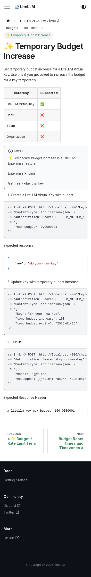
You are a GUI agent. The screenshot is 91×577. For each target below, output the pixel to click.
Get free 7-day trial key (26, 183)
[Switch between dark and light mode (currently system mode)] (83, 6)
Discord (12, 505)
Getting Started (16, 480)
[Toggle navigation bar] (7, 6)
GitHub (11, 538)
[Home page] (8, 20)
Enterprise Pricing (21, 173)
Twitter (11, 512)
